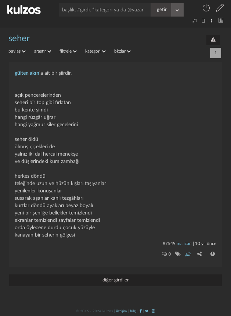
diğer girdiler (115, 280)
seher (19, 38)
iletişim (121, 311)
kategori (95, 51)
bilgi (133, 311)
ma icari (184, 243)
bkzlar (122, 51)
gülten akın (27, 73)
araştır (42, 51)
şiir (188, 254)
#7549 (169, 243)
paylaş (17, 51)
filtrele (68, 51)
